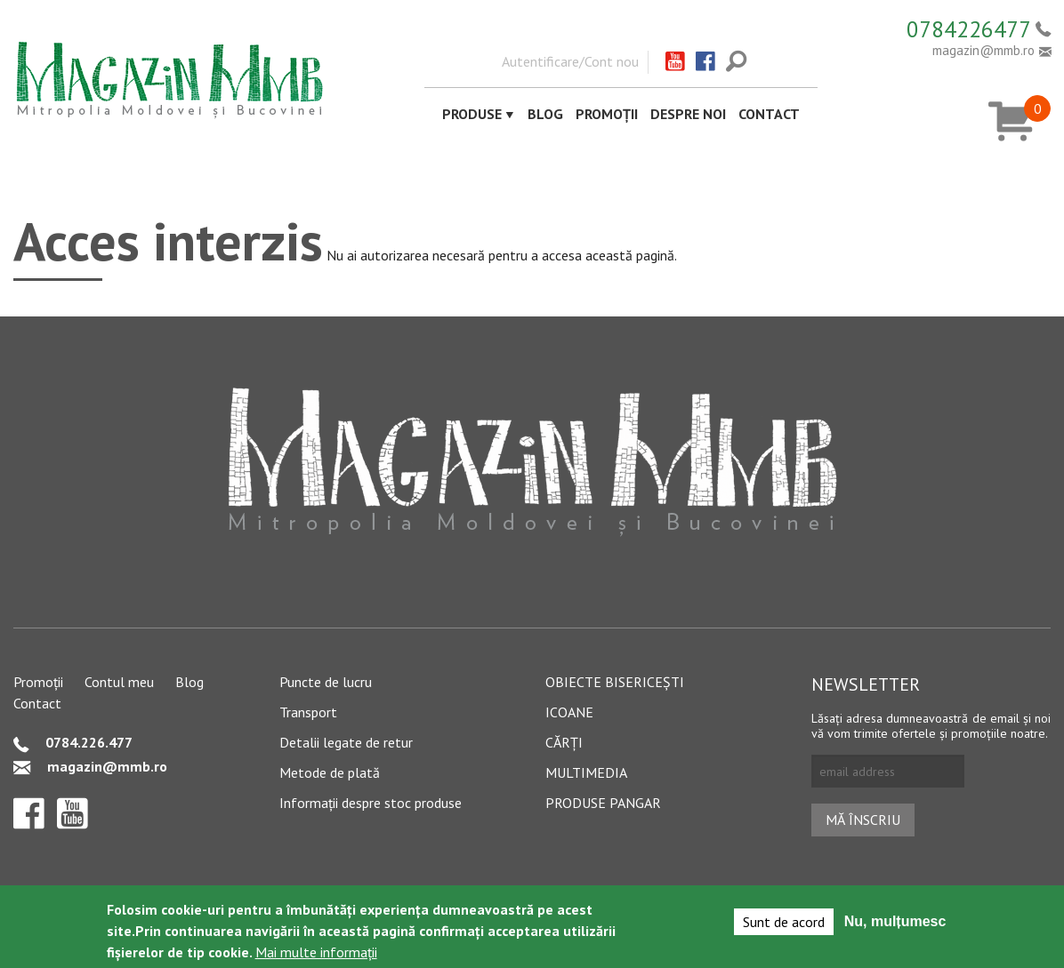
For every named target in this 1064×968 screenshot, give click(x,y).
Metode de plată (329, 772)
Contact (769, 114)
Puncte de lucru (325, 682)
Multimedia (586, 772)
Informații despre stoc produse (370, 803)
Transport (308, 712)
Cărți (564, 742)
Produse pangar (603, 803)
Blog (545, 114)
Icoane (569, 712)
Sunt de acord (784, 923)
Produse (472, 114)
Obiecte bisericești (614, 682)
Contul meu (119, 682)
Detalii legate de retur (346, 742)
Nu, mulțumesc (895, 922)
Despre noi (688, 114)
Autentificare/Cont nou (570, 61)
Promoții (607, 114)
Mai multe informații (316, 953)
